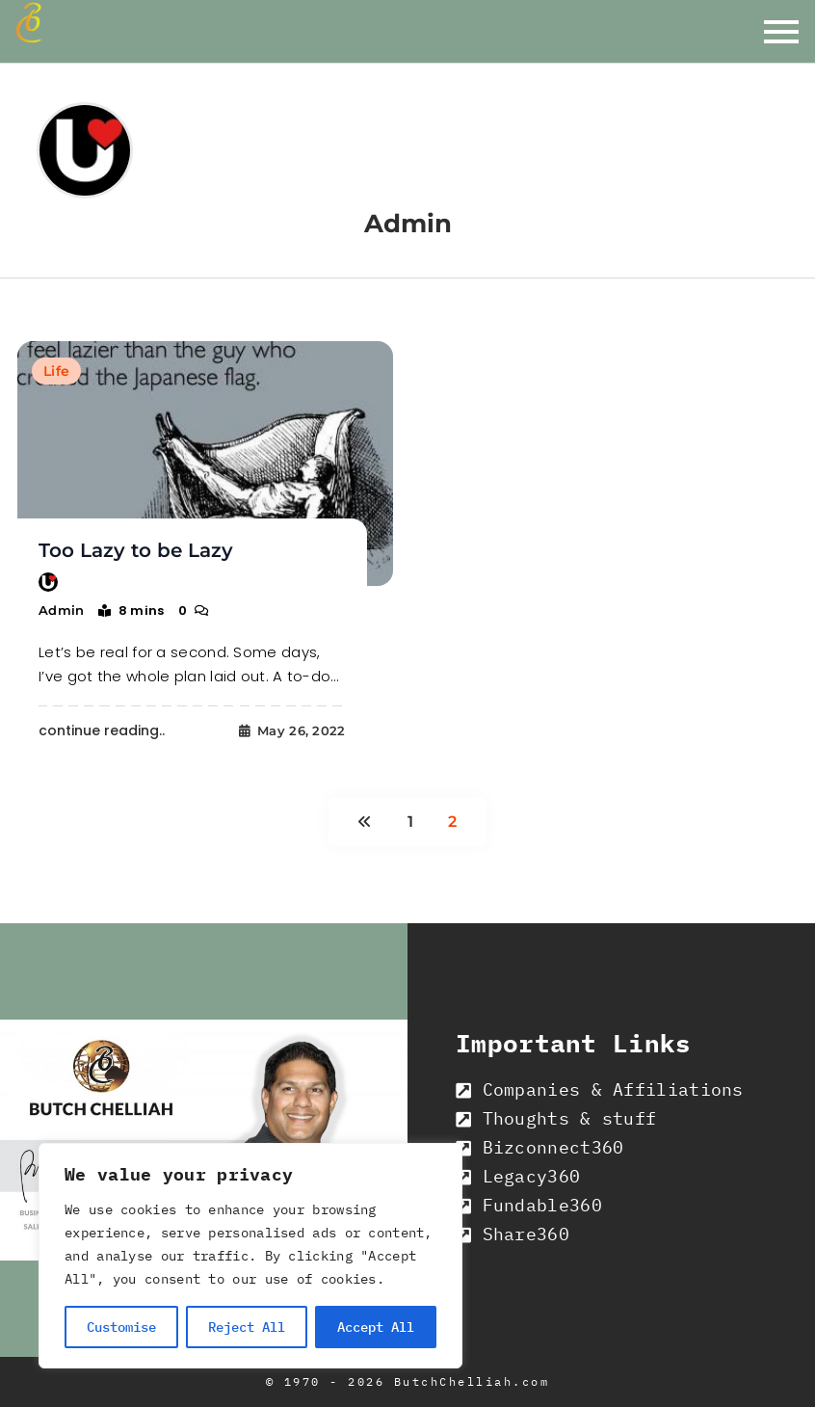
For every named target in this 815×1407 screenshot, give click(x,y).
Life (56, 371)
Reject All (246, 1327)
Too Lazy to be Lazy (136, 550)
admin (62, 610)
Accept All (375, 1327)
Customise (121, 1327)
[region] (250, 1255)
